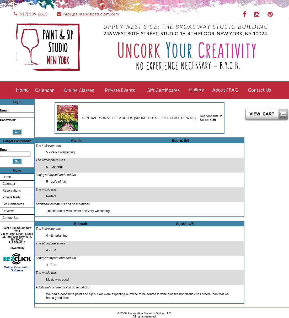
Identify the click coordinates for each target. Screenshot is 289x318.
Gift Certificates (13, 204)
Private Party (11, 197)
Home (6, 177)
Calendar (8, 184)
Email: (4, 110)
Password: (8, 120)
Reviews (8, 211)
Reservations (11, 190)
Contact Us (10, 218)
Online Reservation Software (17, 267)
